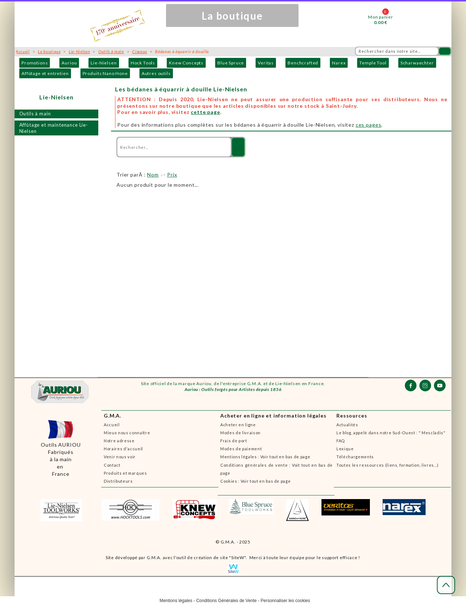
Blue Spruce (230, 63)
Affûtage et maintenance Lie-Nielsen (53, 128)
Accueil (112, 424)
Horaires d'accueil (123, 448)
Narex (338, 63)
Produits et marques (125, 473)
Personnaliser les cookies (285, 600)
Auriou (69, 63)
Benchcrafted (303, 63)
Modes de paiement (241, 448)
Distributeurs (118, 481)
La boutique (49, 51)
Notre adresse (119, 440)
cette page (205, 112)
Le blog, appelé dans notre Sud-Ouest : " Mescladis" (391, 432)
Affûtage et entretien (45, 73)
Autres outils (156, 73)
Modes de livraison (240, 432)
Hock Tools (143, 63)
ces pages (369, 125)
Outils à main (35, 113)
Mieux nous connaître (127, 432)
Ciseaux (139, 51)
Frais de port (233, 440)
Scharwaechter (417, 63)
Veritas (266, 63)
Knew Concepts (186, 63)
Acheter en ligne (238, 424)
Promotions (34, 63)
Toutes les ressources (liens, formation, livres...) (387, 465)
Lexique (345, 448)
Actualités (347, 424)
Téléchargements (355, 456)
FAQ (340, 440)
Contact (112, 465)
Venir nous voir (120, 456)
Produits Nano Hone (105, 73)
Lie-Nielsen (103, 63)
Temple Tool (372, 63)
